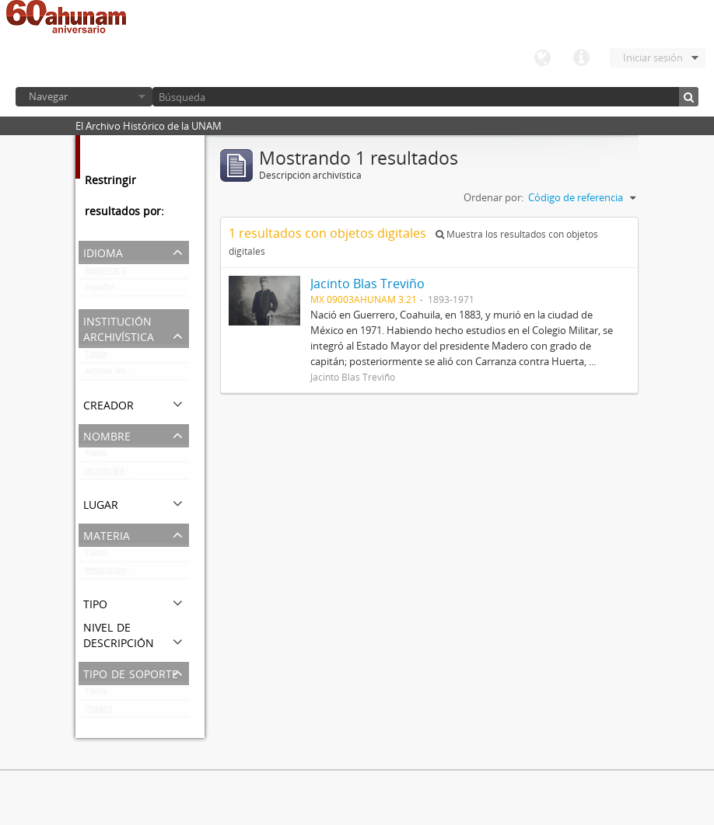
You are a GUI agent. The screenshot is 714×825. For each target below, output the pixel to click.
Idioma (542, 58)
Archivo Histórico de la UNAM (137, 374)
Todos (96, 357)
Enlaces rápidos (581, 58)
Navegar (48, 96)
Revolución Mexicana (124, 573)
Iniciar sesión (653, 57)
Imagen (98, 711)
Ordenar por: (493, 197)
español (99, 290)
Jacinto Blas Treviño (122, 473)
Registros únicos (115, 273)
